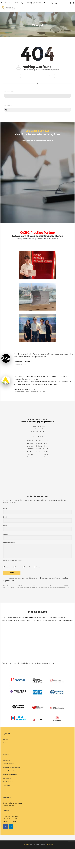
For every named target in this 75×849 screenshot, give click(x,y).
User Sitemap (49, 844)
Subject (37, 536)
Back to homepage (37, 76)
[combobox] (37, 96)
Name (37, 511)
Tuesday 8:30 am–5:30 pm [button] (37, 443)
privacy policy (32, 587)
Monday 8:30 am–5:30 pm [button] (37, 441)
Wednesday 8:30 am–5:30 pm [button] (37, 446)
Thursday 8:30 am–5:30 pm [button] (37, 449)
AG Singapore (25, 844)
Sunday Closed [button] (37, 457)
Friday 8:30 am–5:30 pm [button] (37, 451)
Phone (37, 528)
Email (37, 519)
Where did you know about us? (12, 561)
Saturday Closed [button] (37, 454)
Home (34, 21)
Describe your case (37, 550)
